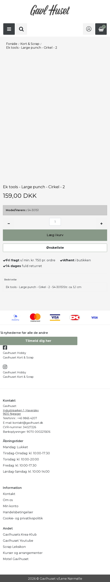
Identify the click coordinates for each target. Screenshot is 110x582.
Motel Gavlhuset (16, 559)
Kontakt (9, 494)
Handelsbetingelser (18, 512)
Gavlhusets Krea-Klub (20, 534)
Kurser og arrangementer (23, 553)
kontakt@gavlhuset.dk (28, 423)
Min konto (10, 506)
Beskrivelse (10, 279)
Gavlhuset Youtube (18, 540)
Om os (8, 500)
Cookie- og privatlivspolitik (23, 518)
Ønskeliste (55, 247)
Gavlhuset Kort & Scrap (18, 357)
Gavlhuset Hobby (14, 353)
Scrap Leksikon (14, 547)
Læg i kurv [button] (55, 235)
